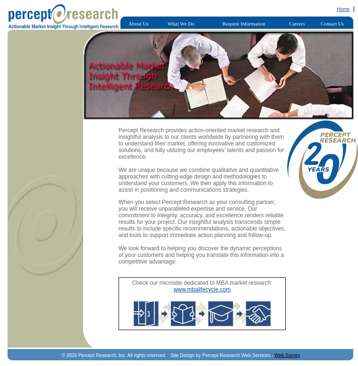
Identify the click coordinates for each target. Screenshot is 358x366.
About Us (138, 23)
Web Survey (287, 355)
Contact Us (332, 23)
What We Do (181, 23)
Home (343, 9)
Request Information (243, 23)
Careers (297, 23)
